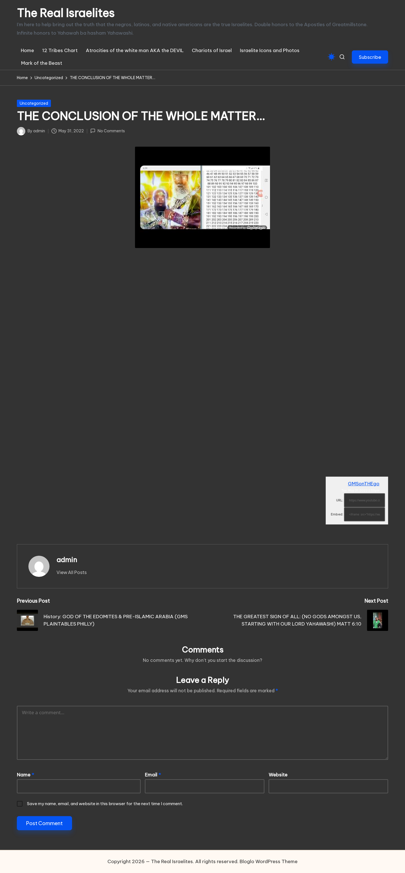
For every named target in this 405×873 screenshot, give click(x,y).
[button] (370, 57)
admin (67, 559)
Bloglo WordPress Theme (269, 861)
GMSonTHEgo (363, 484)
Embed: (337, 514)
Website (278, 775)
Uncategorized (34, 103)
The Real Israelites (65, 13)
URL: (339, 500)
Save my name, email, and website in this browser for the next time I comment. (105, 803)
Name (25, 775)
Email (153, 775)
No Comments (107, 130)
